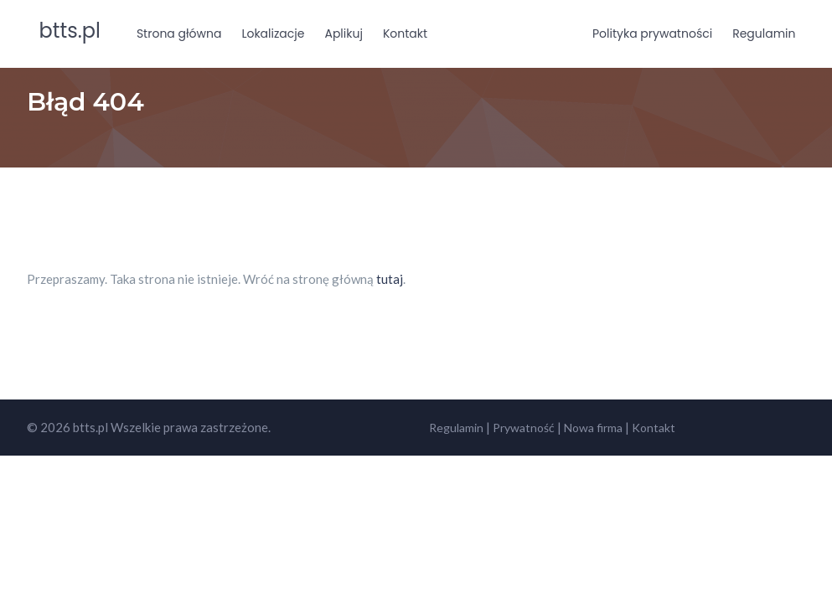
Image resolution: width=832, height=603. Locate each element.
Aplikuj (343, 33)
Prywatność (524, 427)
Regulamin (763, 33)
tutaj (389, 278)
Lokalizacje (272, 33)
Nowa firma (593, 427)
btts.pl (70, 30)
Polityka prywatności (652, 33)
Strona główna (179, 33)
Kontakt (405, 33)
